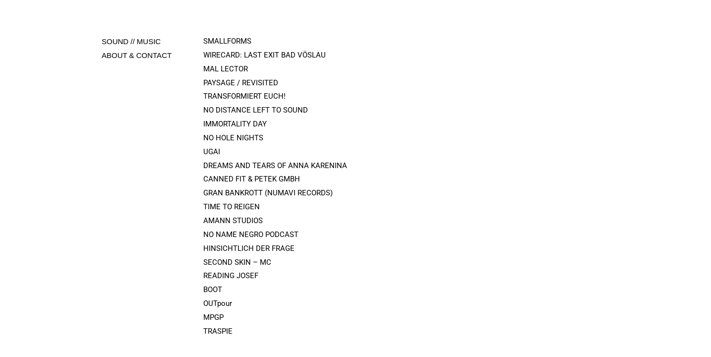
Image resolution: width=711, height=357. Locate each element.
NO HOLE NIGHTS (234, 137)
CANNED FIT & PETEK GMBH (251, 179)
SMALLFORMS (227, 41)
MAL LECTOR (225, 68)
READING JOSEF (230, 275)
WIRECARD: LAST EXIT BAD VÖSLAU (264, 55)
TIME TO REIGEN (231, 206)
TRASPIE (218, 331)
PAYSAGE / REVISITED (240, 82)
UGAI (211, 151)
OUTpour (217, 303)
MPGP (213, 317)
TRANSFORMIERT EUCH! (244, 96)
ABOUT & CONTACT (137, 55)
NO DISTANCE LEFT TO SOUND (255, 110)
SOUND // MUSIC (131, 41)
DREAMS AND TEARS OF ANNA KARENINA (275, 165)
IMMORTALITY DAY (235, 123)
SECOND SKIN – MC (237, 262)
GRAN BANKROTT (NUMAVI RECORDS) (268, 192)
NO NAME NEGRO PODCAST (250, 234)
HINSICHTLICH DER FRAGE (249, 248)
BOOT (212, 289)
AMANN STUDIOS (233, 220)
